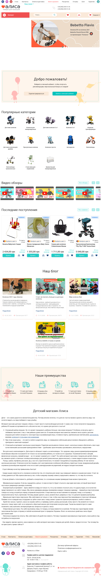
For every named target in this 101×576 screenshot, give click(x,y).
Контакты (25, 2)
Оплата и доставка (38, 2)
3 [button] (66, 47)
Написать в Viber (33, 551)
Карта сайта (62, 552)
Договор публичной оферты (68, 546)
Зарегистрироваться (36, 93)
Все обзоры (83, 183)
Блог (83, 2)
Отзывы (75, 2)
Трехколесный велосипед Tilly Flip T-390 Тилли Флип (85, 245)
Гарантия (91, 2)
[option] (65, 33)
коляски (15, 438)
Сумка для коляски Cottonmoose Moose (58, 245)
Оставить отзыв (22, 241)
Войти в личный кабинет (65, 93)
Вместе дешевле (53, 2)
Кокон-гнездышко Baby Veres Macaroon (38, 245)
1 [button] (62, 47)
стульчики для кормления (29, 438)
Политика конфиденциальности (69, 549)
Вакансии (96, 537)
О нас (16, 2)
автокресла (94, 436)
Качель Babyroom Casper (12, 244)
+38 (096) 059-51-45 (64, 7)
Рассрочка (65, 2)
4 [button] (68, 47)
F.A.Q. (88, 537)
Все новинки (83, 210)
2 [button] (64, 47)
